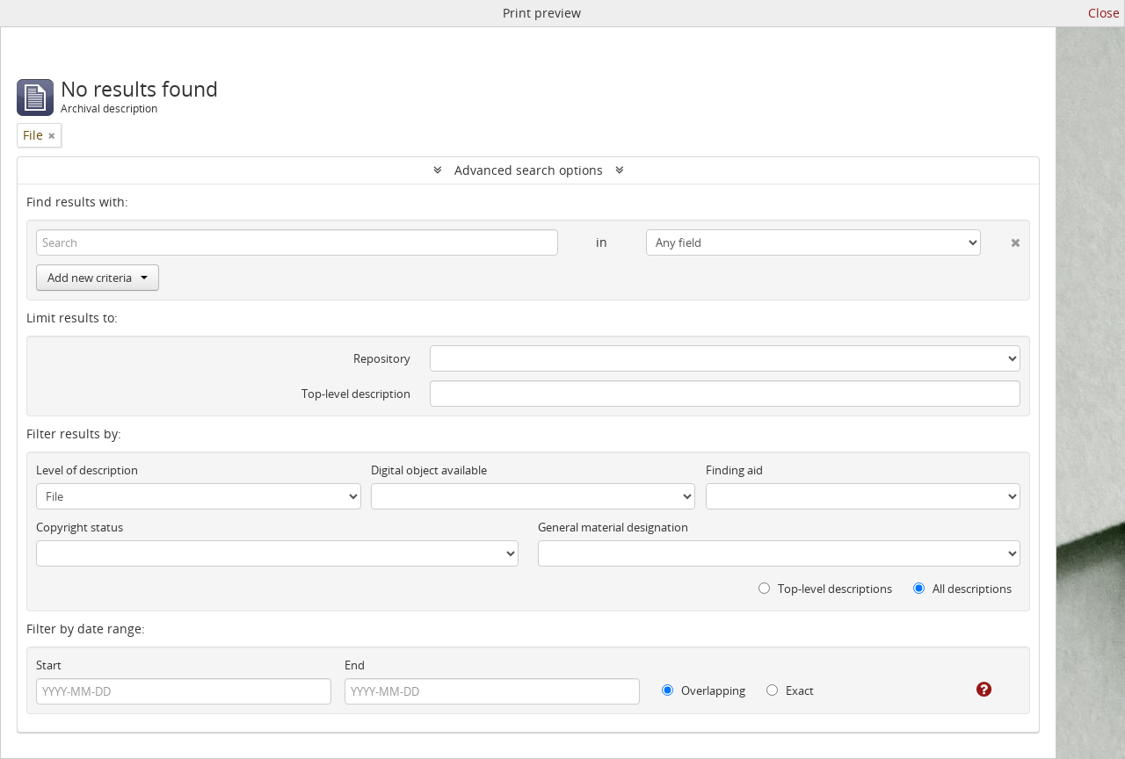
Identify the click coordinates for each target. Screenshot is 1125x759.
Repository (381, 358)
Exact (790, 690)
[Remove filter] (51, 135)
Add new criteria (97, 278)
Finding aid (734, 470)
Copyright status (79, 527)
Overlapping (703, 690)
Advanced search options (528, 170)
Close (1104, 12)
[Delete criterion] (1000, 239)
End (355, 665)
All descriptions (962, 588)
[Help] (971, 689)
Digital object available (429, 470)
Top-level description (355, 393)
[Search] (297, 242)
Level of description (87, 470)
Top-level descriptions (825, 588)
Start (49, 665)
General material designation (613, 527)
